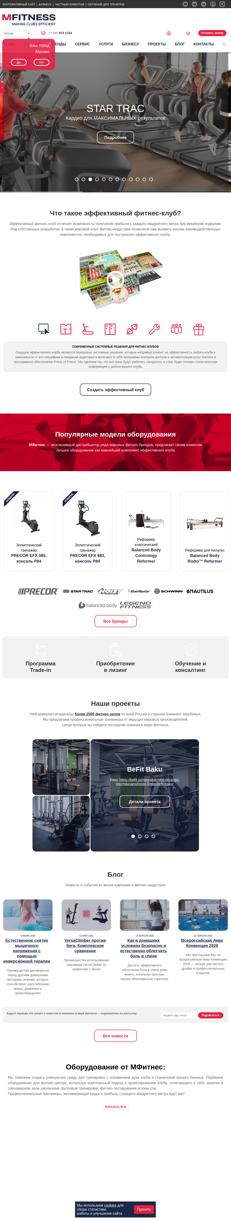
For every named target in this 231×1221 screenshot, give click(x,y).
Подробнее (115, 137)
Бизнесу (45, 4)
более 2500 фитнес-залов (97, 714)
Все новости (115, 1036)
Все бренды (115, 621)
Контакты (203, 44)
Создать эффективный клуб (115, 390)
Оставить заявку (212, 33)
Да (19, 62)
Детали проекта (145, 802)
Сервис (82, 44)
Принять (144, 1209)
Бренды (58, 44)
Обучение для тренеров (106, 4)
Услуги (106, 44)
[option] (29, 531)
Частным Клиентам (69, 4)
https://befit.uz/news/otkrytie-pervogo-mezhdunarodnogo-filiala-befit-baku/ (148, 782)
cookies (110, 1205)
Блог (180, 44)
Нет (41, 62)
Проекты (157, 44)
